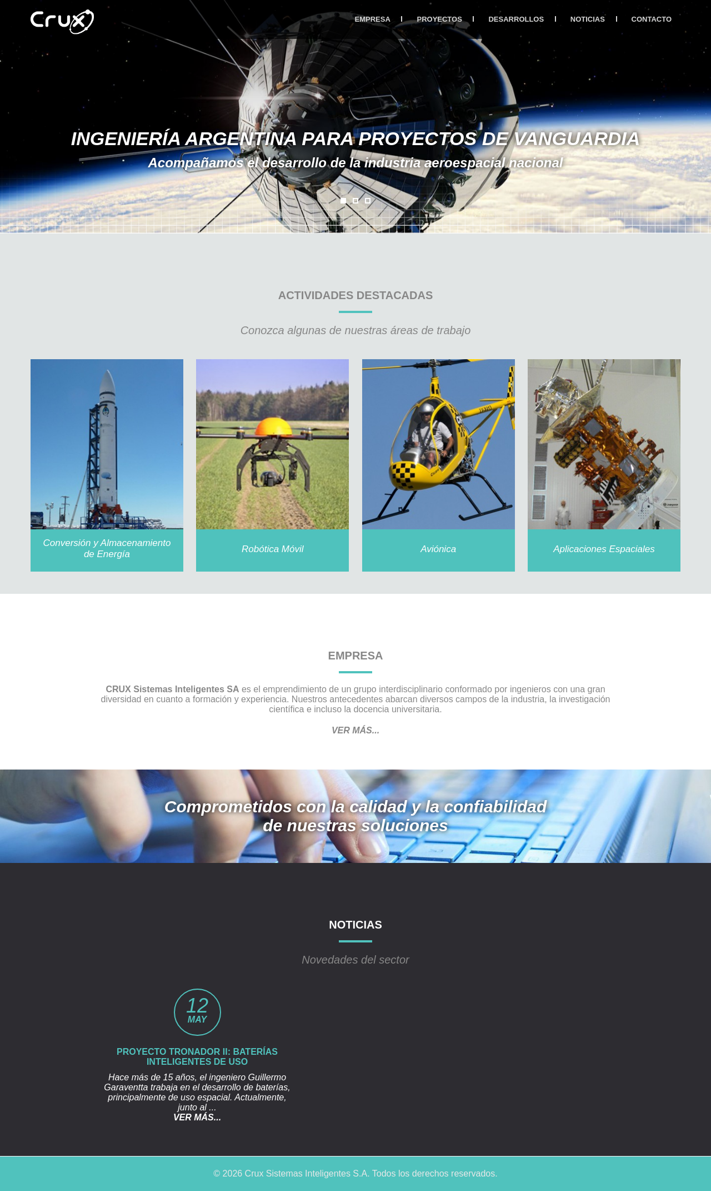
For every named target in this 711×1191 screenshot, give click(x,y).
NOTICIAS (587, 19)
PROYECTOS (439, 19)
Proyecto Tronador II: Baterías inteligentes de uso (197, 1056)
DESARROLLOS (516, 19)
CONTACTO (652, 19)
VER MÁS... (355, 730)
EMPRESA (372, 19)
